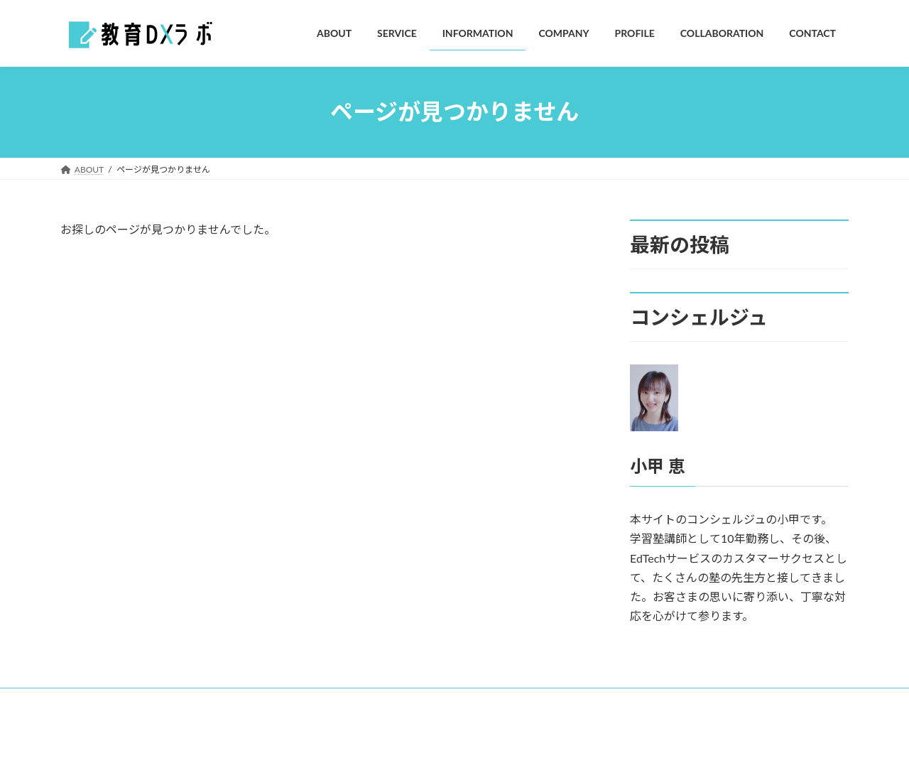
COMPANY (303, 701)
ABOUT (88, 701)
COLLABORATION (450, 701)
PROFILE (369, 701)
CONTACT (534, 701)
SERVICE (148, 701)
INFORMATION (224, 701)
